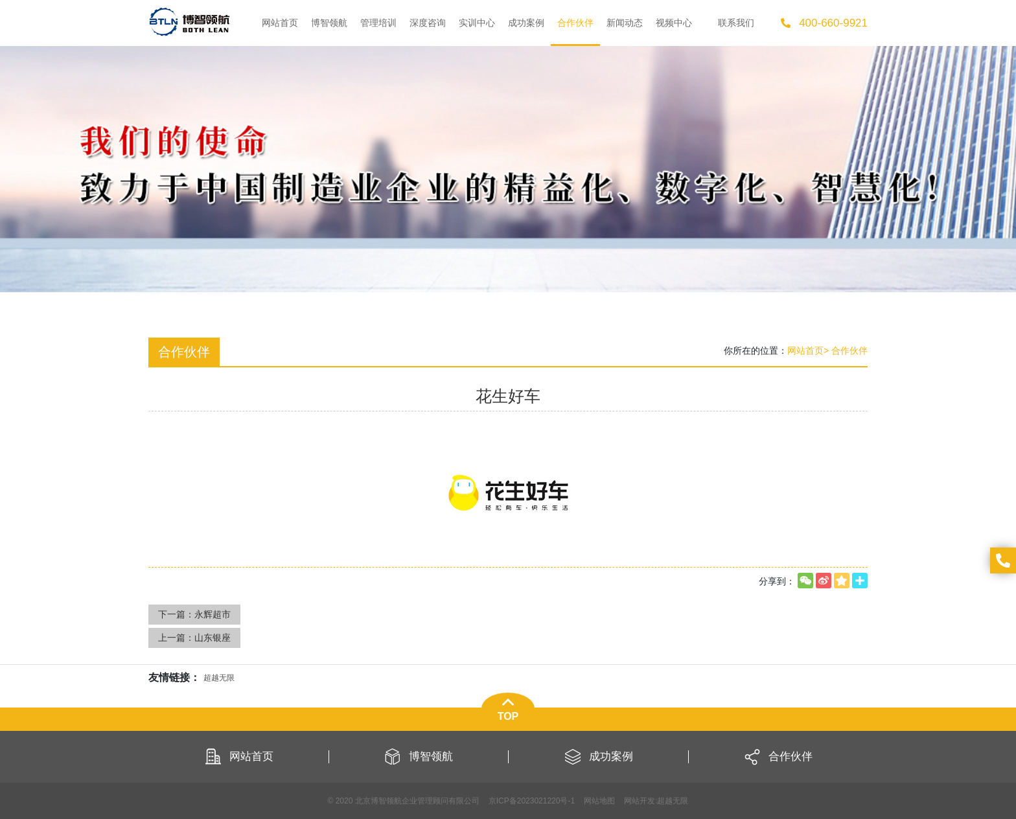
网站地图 (599, 800)
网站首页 (805, 350)
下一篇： (194, 614)
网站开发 (639, 800)
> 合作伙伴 (846, 350)
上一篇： (194, 637)
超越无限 (672, 800)
